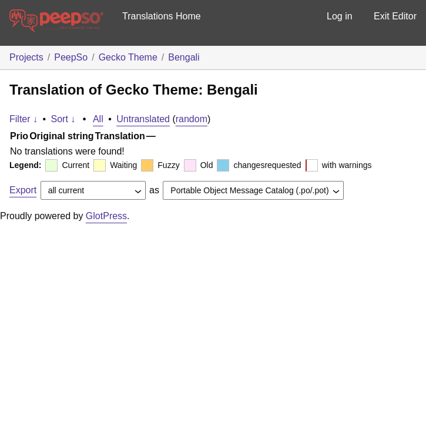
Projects (26, 57)
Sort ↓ (63, 119)
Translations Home (161, 16)
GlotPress (106, 216)
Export (22, 190)
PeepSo (71, 57)
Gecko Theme (128, 57)
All (98, 119)
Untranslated (143, 119)
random (191, 119)
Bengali (183, 57)
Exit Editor (395, 16)
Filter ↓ (23, 119)
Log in (340, 16)
